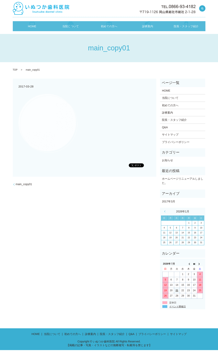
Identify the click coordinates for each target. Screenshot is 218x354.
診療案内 (147, 31)
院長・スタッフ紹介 (186, 31)
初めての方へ (109, 31)
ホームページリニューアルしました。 (182, 184)
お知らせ (167, 164)
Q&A (165, 131)
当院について (70, 31)
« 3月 (165, 215)
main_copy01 (24, 187)
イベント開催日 (177, 310)
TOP (15, 73)
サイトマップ (170, 138)
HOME (32, 31)
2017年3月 (168, 205)
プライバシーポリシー (175, 145)
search (202, 8)
